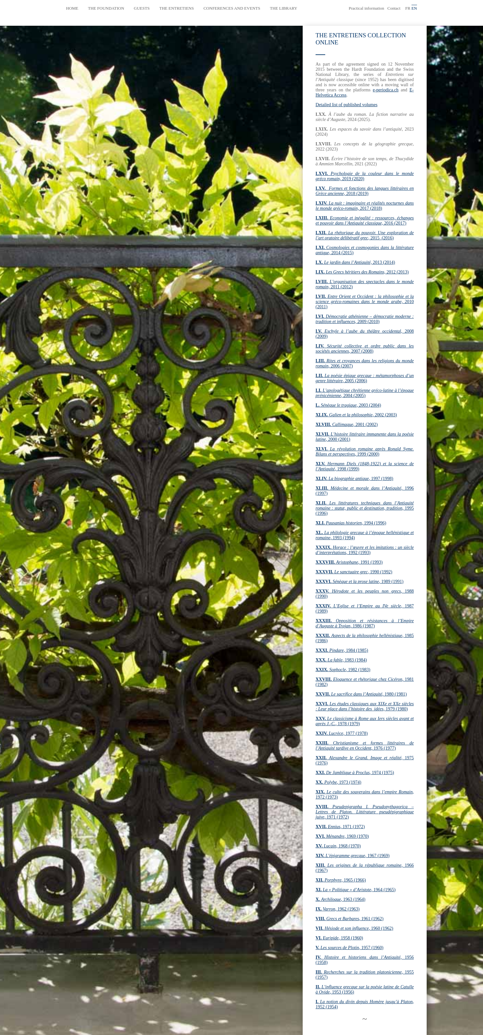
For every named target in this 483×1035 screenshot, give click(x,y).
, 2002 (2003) (356, 414)
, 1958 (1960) (339, 938)
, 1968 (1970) (338, 846)
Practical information (366, 8)
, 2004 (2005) (365, 393)
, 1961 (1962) (350, 918)
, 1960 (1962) (354, 928)
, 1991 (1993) (349, 562)
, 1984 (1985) (342, 650)
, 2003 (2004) (348, 405)
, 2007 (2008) (365, 349)
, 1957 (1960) (350, 947)
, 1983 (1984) (341, 660)
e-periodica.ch (386, 90)
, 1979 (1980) (365, 706)
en (414, 8)
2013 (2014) (355, 262)
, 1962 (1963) (338, 909)
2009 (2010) (365, 319)
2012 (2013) (362, 272)
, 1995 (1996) (365, 508)
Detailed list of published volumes (346, 104)
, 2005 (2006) (365, 378)
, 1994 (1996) (351, 523)
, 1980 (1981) (361, 694)
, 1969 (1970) (342, 836)
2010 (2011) (365, 301)
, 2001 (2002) (347, 424)
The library (283, 8)
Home (72, 8)
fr (408, 8)
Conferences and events (232, 8)
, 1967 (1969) (353, 855)
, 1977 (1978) (342, 733)
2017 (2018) (365, 206)
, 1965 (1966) (341, 880)
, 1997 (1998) (354, 478)
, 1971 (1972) (365, 811)
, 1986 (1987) (365, 623)
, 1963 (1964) (340, 899)
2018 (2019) (365, 191)
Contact (393, 8)
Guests (142, 8)
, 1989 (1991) (359, 581)
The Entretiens (176, 8)
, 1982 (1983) (343, 669)
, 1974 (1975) (355, 772)
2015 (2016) (365, 235)
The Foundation (106, 8)
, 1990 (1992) (354, 571)
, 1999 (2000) (365, 452)
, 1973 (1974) (338, 782)
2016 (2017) (365, 221)
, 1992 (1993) (365, 550)
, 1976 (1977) (365, 746)
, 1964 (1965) (356, 889)
